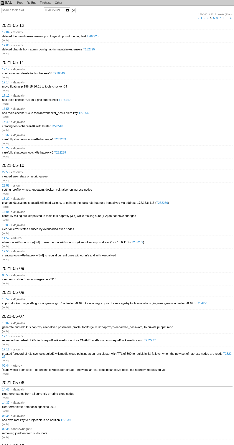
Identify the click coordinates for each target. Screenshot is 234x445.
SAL (6, 2)
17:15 (5, 336)
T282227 (150, 340)
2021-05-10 (12, 165)
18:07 (5, 323)
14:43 (5, 389)
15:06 (5, 211)
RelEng (31, 2)
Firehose (45, 2)
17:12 (5, 95)
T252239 (60, 139)
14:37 (5, 402)
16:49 (5, 121)
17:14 (5, 82)
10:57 (5, 299)
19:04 (5, 32)
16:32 (5, 135)
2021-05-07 (12, 316)
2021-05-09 (12, 268)
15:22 (5, 198)
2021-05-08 (12, 292)
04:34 (5, 415)
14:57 (5, 238)
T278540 (59, 73)
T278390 (66, 420)
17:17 (5, 69)
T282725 (92, 36)
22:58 (5, 172)
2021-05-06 (12, 382)
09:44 (5, 365)
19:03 (5, 45)
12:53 (5, 251)
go (73, 10)
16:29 (5, 148)
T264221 (202, 303)
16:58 (5, 108)
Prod (20, 2)
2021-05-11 (12, 62)
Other (58, 2)
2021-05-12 (12, 25)
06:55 (5, 275)
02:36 (5, 429)
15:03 (5, 225)
